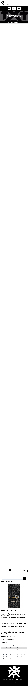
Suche (2, 575)
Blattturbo (5, 4)
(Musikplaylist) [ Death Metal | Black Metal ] (13, 619)
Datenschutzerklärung (14, 684)
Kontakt (14, 682)
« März (13, 661)
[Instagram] (14, 8)
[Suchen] (24, 578)
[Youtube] (9, 8)
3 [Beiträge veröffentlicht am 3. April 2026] (17, 649)
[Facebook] (19, 8)
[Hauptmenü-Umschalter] (25, 3)
